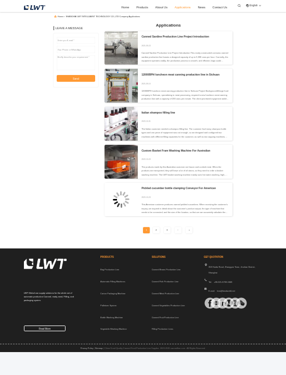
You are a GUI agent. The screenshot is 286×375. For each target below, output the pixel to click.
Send (76, 78)
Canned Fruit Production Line (165, 317)
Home (60, 16)
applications (183, 7)
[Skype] (231, 303)
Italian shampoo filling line (158, 112)
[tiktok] (212, 303)
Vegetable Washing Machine (113, 329)
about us (161, 7)
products (142, 7)
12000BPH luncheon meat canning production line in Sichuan (180, 74)
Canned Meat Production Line (165, 293)
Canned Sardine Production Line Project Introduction (175, 36)
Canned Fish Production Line (165, 281)
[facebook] (206, 303)
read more (45, 329)
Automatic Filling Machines (112, 281)
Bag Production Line (109, 269)
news (201, 7)
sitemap (99, 348)
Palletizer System (108, 305)
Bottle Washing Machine (111, 317)
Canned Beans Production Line (166, 269)
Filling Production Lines (162, 329)
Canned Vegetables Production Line (168, 305)
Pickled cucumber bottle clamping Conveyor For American (178, 188)
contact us (220, 7)
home (125, 7)
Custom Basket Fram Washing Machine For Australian (175, 150)
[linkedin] (218, 303)
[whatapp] (225, 303)
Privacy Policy (87, 348)
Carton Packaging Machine (112, 293)
